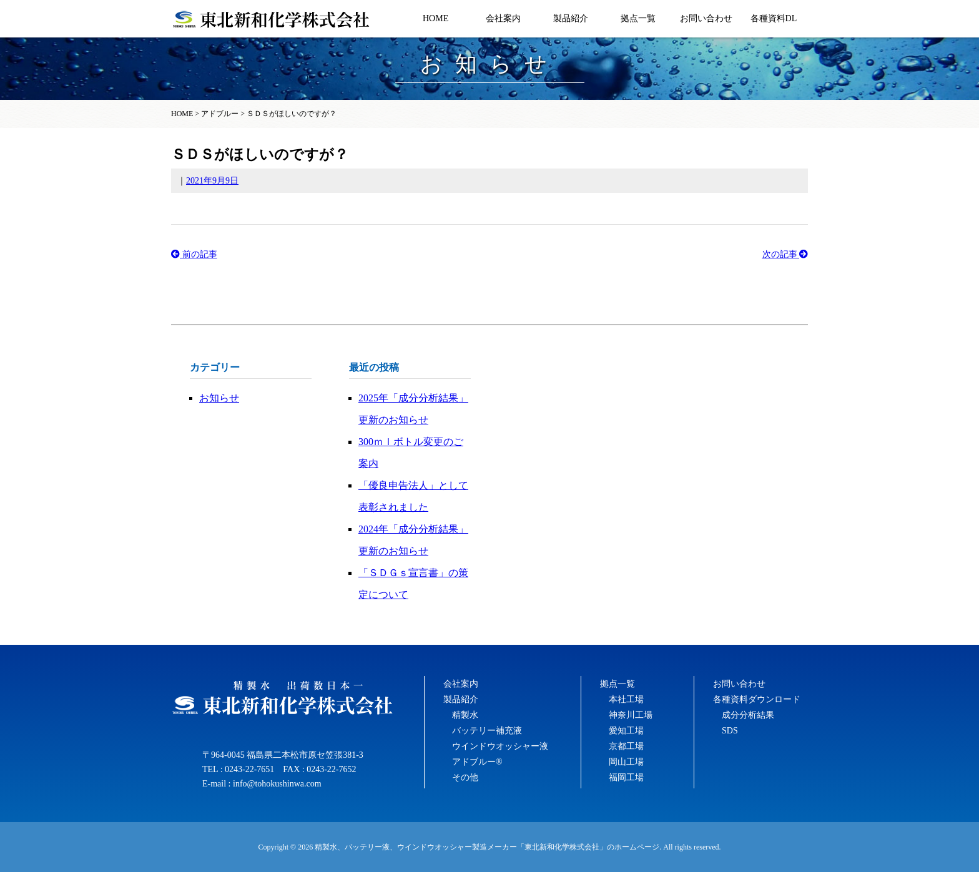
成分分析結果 (748, 715)
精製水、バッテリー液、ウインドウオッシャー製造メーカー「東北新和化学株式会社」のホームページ (487, 847)
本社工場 (626, 699)
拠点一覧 (638, 18)
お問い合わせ (706, 18)
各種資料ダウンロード (756, 699)
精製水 (465, 715)
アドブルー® (477, 762)
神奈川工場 (630, 715)
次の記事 (785, 254)
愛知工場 (626, 730)
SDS (730, 730)
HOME (435, 18)
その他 (465, 777)
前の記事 (194, 254)
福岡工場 (626, 777)
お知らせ (219, 398)
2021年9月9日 (212, 180)
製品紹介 (570, 18)
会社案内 (503, 18)
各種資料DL (773, 18)
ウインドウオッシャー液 (500, 746)
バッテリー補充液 (487, 730)
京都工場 (626, 746)
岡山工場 (626, 762)
